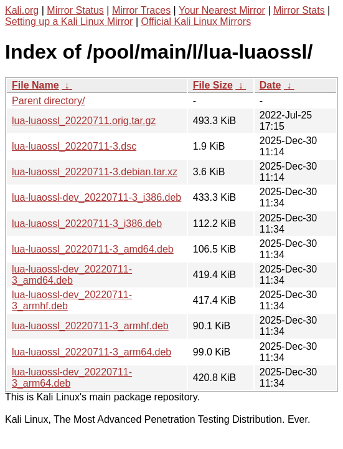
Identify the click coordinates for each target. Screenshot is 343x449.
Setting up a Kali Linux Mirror (69, 21)
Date (270, 85)
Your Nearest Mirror (222, 10)
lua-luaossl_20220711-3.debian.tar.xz (94, 172)
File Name (35, 85)
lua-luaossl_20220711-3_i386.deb (87, 223)
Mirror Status (75, 10)
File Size (213, 85)
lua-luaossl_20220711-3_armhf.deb (90, 326)
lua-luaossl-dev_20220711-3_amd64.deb (72, 275)
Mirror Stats (299, 10)
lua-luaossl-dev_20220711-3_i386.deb (96, 197)
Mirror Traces (141, 10)
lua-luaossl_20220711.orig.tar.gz (84, 120)
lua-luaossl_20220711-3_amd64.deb (93, 249)
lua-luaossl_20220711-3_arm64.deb (91, 352)
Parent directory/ (48, 100)
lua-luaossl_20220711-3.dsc (74, 146)
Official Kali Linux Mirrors (196, 21)
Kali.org (22, 10)
